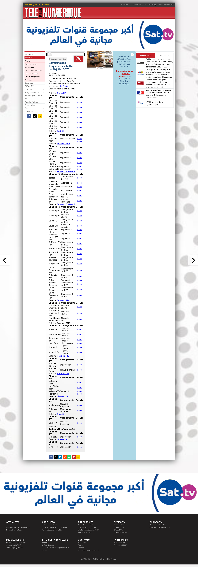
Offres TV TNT (120, 527)
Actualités (29, 57)
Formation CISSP (120, 545)
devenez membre (124, 74)
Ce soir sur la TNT (13, 545)
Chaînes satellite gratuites (160, 527)
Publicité (81, 545)
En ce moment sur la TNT (16, 542)
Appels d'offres (31, 102)
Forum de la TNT (84, 532)
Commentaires (30, 64)
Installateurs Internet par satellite (55, 548)
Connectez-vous (124, 71)
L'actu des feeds (31, 74)
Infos (79, 102)
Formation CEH (119, 542)
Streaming (152, 5)
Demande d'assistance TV (88, 550)
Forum (27, 108)
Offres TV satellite (121, 525)
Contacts (29, 111)
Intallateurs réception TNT (88, 530)
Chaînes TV (30, 89)
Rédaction (82, 542)
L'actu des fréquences (33, 70)
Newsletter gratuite (32, 77)
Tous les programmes (14, 548)
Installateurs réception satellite (54, 527)
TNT (140, 5)
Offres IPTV (118, 530)
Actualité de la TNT (85, 525)
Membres (29, 54)
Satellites (29, 83)
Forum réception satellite (52, 530)
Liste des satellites (49, 525)
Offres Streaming (120, 532)
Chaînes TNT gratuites (87, 527)
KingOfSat (64, 86)
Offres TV (29, 86)
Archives (28, 80)
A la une (28, 61)
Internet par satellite (165, 5)
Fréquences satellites (57, 59)
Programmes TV (32, 92)
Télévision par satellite (129, 5)
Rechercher (29, 67)
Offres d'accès (48, 545)
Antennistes (30, 105)
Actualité (45, 542)
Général (81, 548)
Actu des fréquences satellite (18, 527)
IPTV (145, 5)
